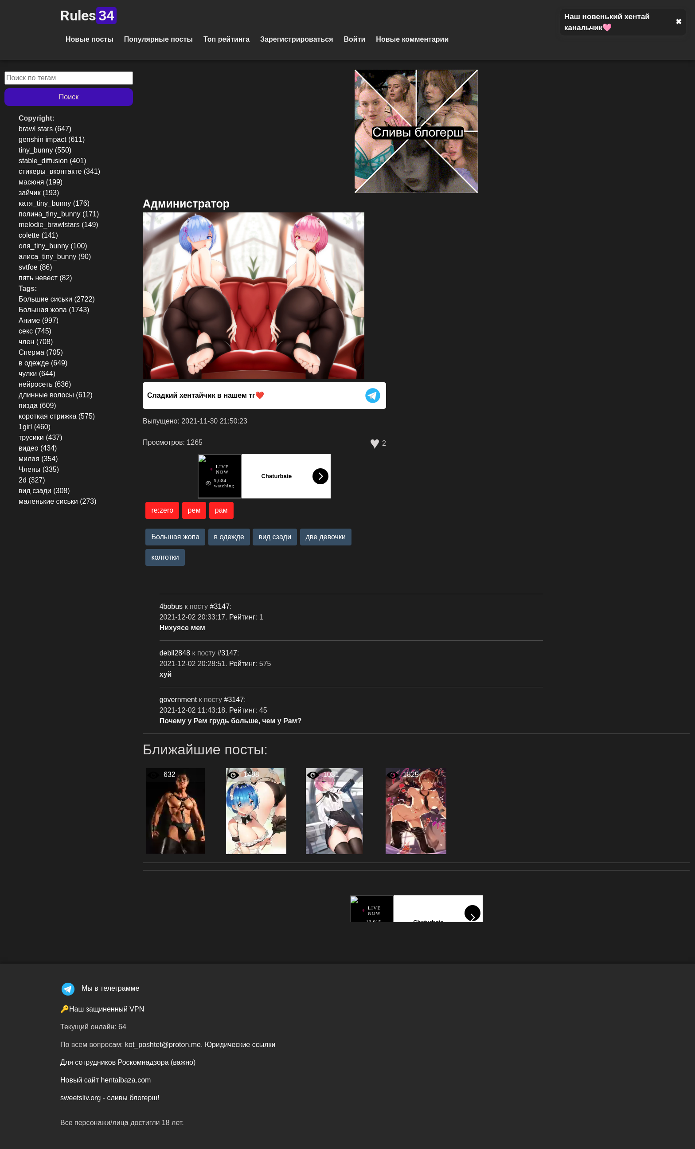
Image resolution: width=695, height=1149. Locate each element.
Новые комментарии (412, 39)
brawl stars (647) (45, 129)
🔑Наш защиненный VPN (102, 1009)
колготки (165, 557)
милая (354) (38, 459)
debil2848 (176, 653)
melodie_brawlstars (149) (58, 224)
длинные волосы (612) (56, 395)
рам (221, 510)
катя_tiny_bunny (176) (54, 203)
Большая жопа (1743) (54, 310)
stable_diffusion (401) (52, 161)
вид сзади (274, 537)
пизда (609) (37, 405)
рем (194, 510)
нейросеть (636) (45, 384)
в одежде (229, 537)
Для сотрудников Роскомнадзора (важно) (127, 1062)
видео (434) (38, 448)
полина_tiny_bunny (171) (59, 214)
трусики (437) (40, 437)
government (179, 699)
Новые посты (89, 39)
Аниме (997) (39, 320)
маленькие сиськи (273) (58, 501)
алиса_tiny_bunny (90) (55, 256)
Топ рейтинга (226, 39)
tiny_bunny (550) (45, 150)
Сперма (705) (41, 352)
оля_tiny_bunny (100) (53, 246)
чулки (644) (37, 373)
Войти (354, 39)
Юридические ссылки (240, 1044)
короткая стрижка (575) (57, 416)
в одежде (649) (43, 363)
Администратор (186, 203)
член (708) (36, 341)
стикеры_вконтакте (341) (59, 171)
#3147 (220, 606)
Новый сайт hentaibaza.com (105, 1080)
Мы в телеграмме (99, 988)
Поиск (68, 97)
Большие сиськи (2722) (57, 299)
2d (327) (32, 480)
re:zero (162, 510)
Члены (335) (39, 469)
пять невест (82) (45, 278)
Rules (88, 15)
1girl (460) (35, 427)
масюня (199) (40, 182)
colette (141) (38, 235)
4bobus (172, 606)
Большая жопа (175, 537)
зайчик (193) (39, 192)
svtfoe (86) (35, 267)
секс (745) (35, 331)
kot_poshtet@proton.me (163, 1044)
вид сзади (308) (44, 490)
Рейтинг (242, 617)
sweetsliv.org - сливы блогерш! (110, 1098)
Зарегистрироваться (296, 39)
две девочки (326, 537)
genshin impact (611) (52, 139)
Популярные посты (158, 39)
